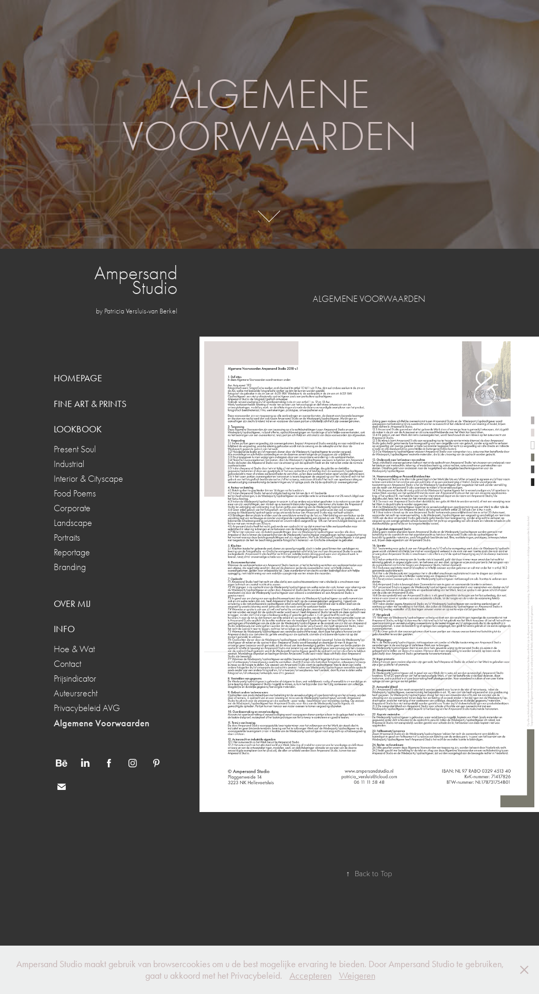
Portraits (67, 537)
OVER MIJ (72, 604)
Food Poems (75, 493)
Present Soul (75, 449)
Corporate (72, 508)
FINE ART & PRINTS (90, 404)
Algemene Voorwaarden (101, 723)
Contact (67, 664)
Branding (70, 567)
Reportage (72, 552)
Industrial (69, 464)
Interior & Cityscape (88, 478)
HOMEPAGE (78, 378)
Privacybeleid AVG (87, 708)
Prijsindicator (75, 678)
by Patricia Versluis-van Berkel (136, 311)
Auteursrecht (75, 693)
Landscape (73, 523)
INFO (64, 629)
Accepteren (311, 975)
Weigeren (357, 975)
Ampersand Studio (138, 280)
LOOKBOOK (78, 429)
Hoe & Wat (74, 649)
